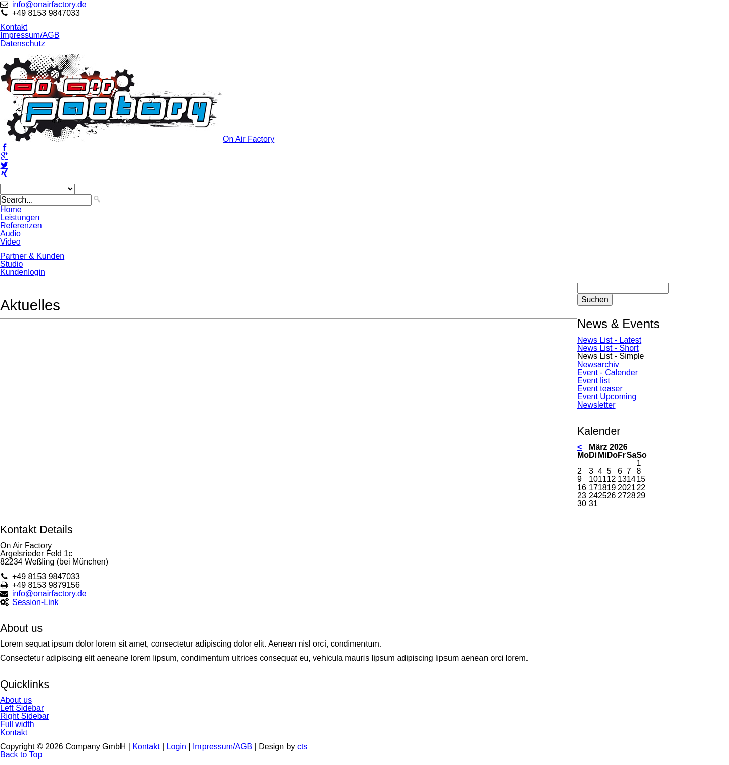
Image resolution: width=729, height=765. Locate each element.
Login (176, 746)
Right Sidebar (24, 716)
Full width (17, 724)
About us (16, 700)
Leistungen (19, 217)
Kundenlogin (22, 272)
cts (302, 746)
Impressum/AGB (29, 35)
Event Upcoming (606, 396)
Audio (10, 233)
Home (11, 209)
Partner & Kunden (32, 256)
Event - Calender (607, 372)
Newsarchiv (598, 364)
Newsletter (596, 404)
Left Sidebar (22, 708)
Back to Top (21, 754)
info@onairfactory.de (49, 4)
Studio (11, 264)
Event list (593, 380)
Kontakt (13, 27)
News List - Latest (609, 340)
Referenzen (21, 225)
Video (10, 241)
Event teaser (600, 388)
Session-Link (35, 602)
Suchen (595, 299)
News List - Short (608, 348)
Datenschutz (22, 43)
